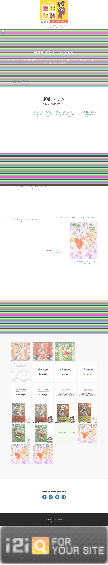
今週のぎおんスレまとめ (54, 52)
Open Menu (3, 32)
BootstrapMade (62, 522)
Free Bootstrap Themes (48, 522)
